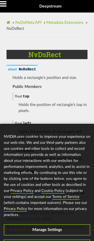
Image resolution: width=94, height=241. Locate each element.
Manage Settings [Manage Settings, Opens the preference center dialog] (47, 234)
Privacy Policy (22, 195)
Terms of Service (65, 201)
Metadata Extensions (64, 23)
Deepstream (50, 6)
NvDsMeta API (28, 23)
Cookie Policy (53, 195)
